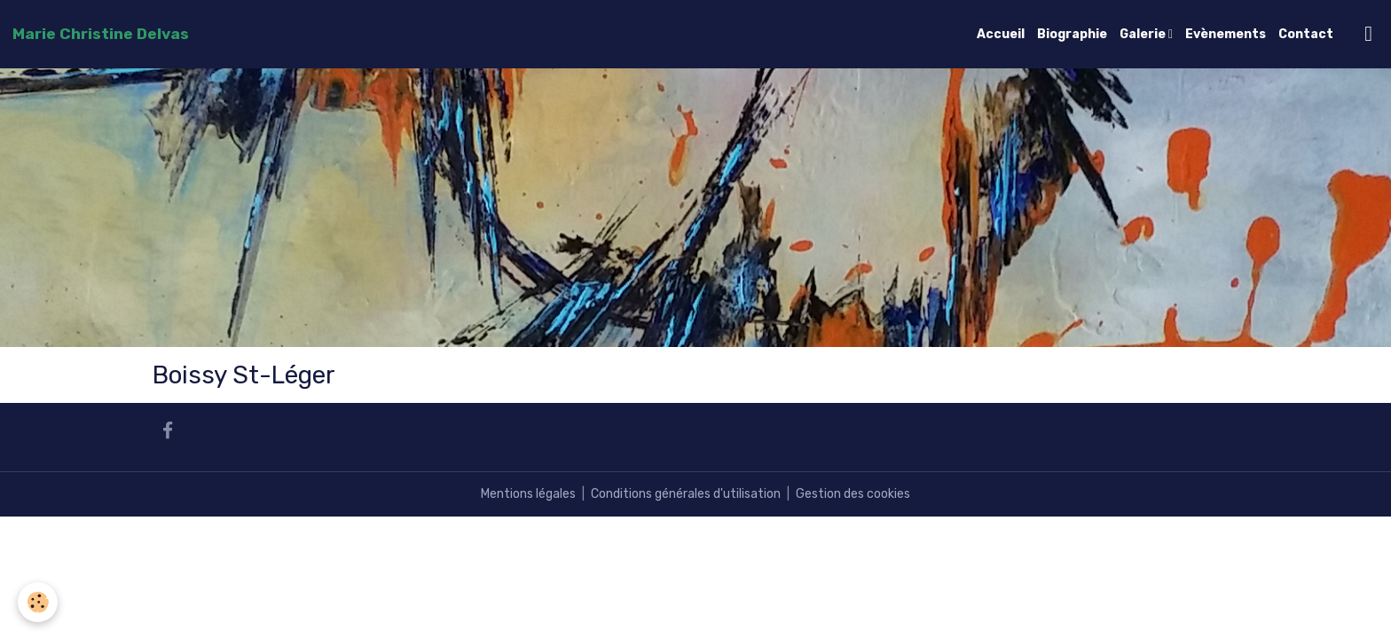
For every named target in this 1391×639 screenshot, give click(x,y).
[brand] (100, 33)
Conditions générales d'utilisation (686, 493)
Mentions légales (528, 493)
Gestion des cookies (853, 493)
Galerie (1144, 34)
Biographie (1072, 34)
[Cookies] (38, 602)
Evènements (1225, 34)
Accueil (1001, 34)
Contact (1305, 34)
